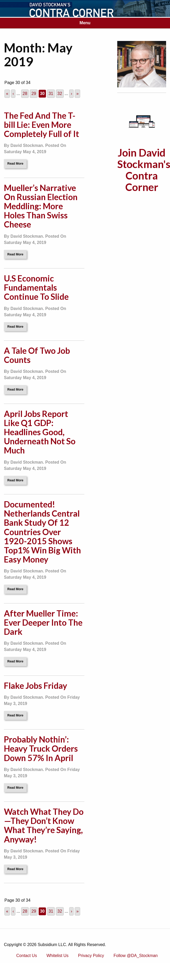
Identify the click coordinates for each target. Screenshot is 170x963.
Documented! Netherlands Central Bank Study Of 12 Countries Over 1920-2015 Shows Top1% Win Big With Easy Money (42, 531)
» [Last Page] (77, 93)
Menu (85, 23)
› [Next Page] (71, 93)
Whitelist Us (57, 955)
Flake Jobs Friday (35, 685)
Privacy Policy (91, 955)
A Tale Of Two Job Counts (37, 355)
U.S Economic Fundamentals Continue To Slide (36, 287)
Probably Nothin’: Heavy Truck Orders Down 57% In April (41, 748)
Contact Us (26, 955)
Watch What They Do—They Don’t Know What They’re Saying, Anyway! (44, 825)
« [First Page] (7, 93)
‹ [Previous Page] (13, 93)
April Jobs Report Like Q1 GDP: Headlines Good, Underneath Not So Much (39, 432)
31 (51, 93)
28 (25, 93)
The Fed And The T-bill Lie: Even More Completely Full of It (41, 124)
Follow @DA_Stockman (136, 955)
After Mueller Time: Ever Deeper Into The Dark (43, 622)
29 (33, 93)
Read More (15, 163)
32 (59, 93)
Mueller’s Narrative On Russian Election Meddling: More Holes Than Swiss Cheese (41, 206)
